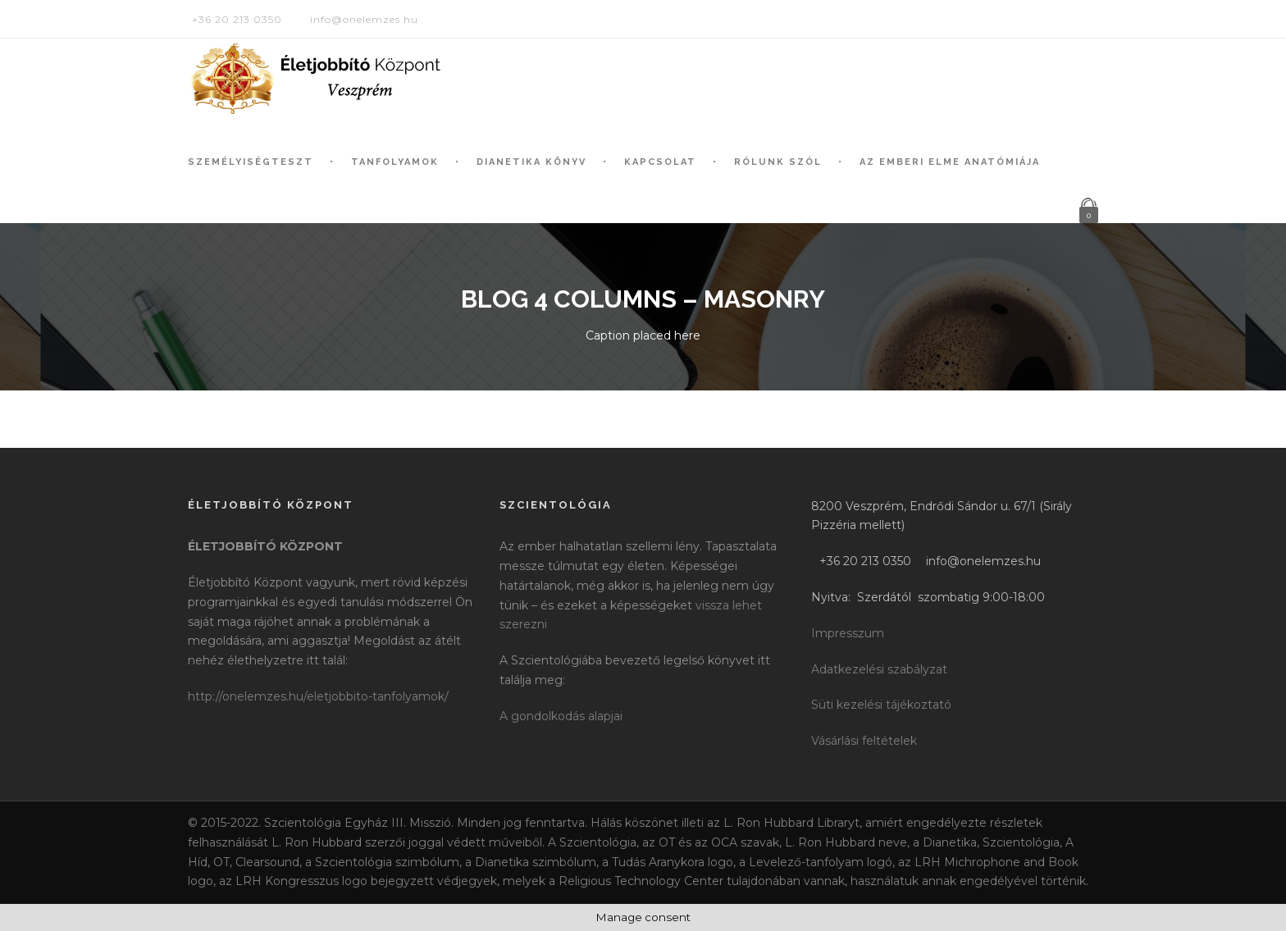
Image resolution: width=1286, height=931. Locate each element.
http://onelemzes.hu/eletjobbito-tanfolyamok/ (318, 696)
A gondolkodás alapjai (560, 716)
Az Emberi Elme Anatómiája (950, 162)
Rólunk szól (778, 162)
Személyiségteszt (250, 162)
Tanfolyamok (395, 162)
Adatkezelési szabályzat (879, 669)
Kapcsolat (660, 162)
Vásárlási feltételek (864, 740)
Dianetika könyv (531, 162)
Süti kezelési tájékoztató (881, 704)
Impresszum (847, 633)
